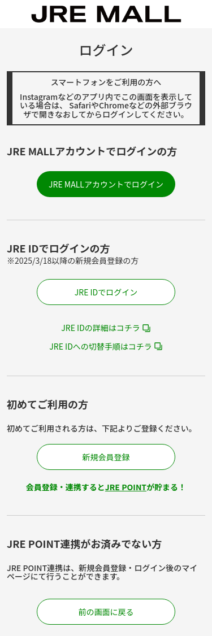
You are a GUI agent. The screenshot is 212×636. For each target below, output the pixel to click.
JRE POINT (125, 487)
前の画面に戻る (106, 611)
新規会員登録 (106, 457)
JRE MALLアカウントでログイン (106, 184)
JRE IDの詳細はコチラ (100, 327)
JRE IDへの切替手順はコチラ (100, 346)
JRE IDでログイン (106, 292)
